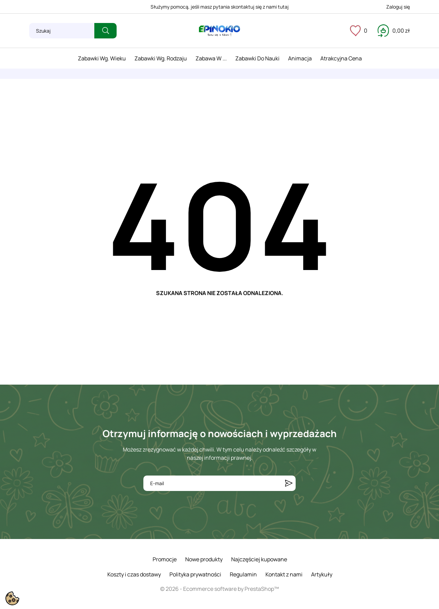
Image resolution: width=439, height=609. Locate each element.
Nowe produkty (204, 559)
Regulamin (243, 574)
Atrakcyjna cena (341, 58)
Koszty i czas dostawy (134, 574)
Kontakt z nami (283, 574)
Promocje (165, 559)
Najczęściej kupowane (259, 559)
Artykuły (321, 574)
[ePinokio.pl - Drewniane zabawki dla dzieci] (219, 30)
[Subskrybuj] (289, 483)
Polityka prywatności (195, 574)
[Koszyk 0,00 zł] (394, 30)
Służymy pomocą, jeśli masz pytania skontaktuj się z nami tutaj (220, 6)
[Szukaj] (61, 30)
